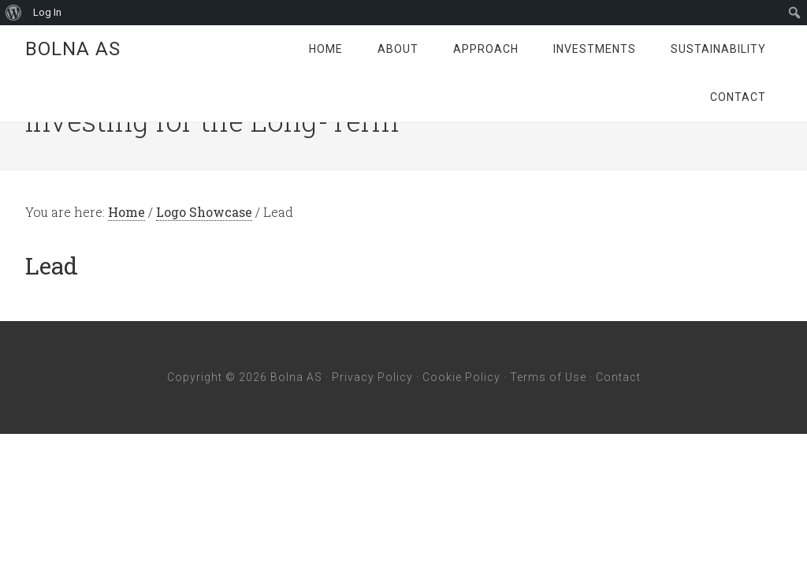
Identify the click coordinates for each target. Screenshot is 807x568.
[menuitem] (14, 12)
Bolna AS (73, 49)
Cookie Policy (461, 377)
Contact (618, 377)
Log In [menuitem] (47, 12)
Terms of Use (548, 377)
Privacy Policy (372, 377)
